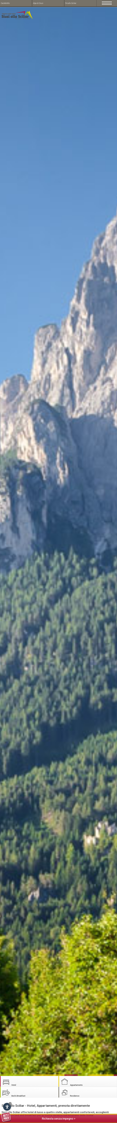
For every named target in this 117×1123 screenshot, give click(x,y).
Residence (69, 1092)
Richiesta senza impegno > (38, 1118)
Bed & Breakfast (13, 1092)
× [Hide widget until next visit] (10, 1103)
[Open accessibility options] (7, 1107)
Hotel (8, 1081)
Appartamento (71, 1081)
